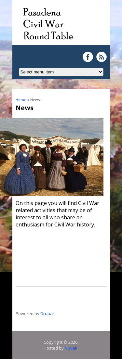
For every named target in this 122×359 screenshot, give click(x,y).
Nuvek (71, 348)
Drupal (47, 313)
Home (21, 99)
